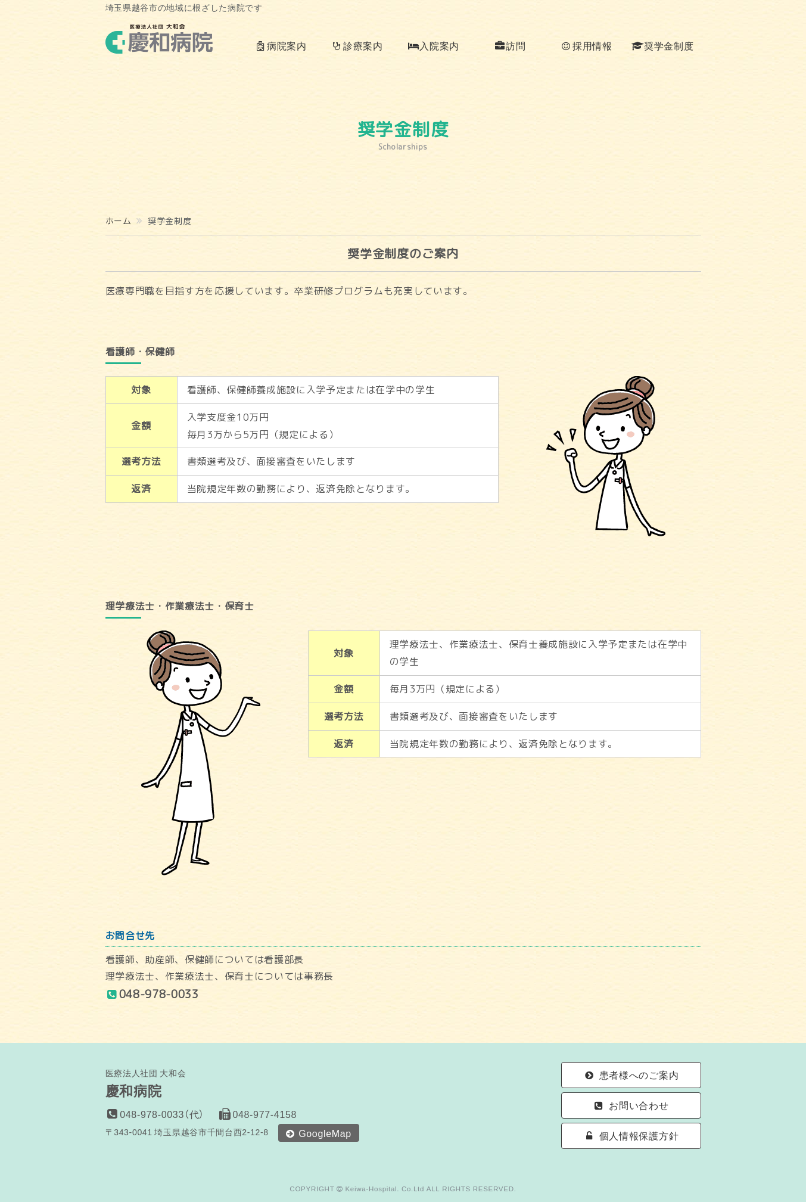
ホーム (118, 220)
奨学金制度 (662, 45)
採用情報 (586, 45)
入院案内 (433, 45)
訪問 (510, 45)
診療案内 (357, 45)
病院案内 (280, 45)
